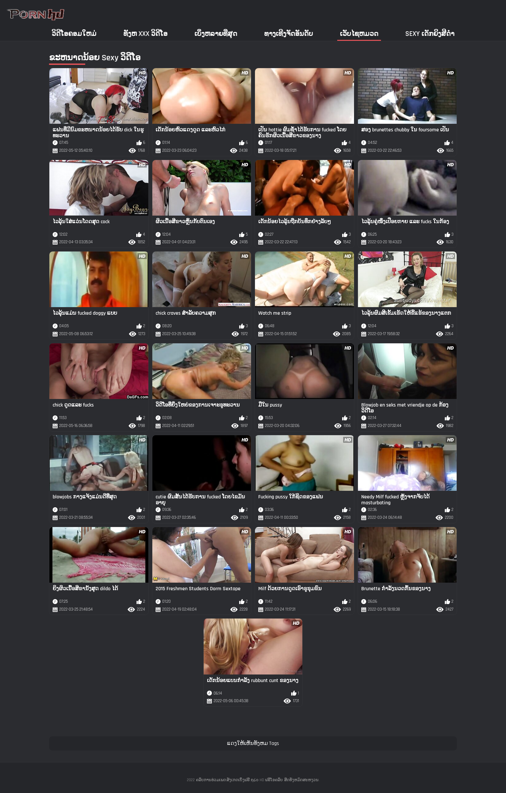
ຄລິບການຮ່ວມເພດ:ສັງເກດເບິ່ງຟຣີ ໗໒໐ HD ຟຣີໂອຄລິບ (239, 780)
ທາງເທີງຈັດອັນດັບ (288, 33)
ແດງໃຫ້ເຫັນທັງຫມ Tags (253, 743)
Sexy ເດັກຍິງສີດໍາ (429, 33)
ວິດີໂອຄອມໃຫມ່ (74, 33)
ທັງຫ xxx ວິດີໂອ (145, 33)
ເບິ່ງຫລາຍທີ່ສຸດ (215, 33)
